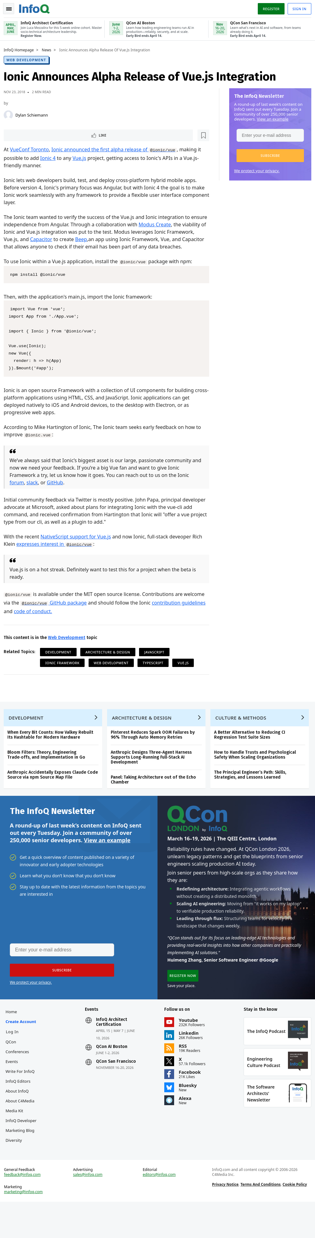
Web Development (29, 59)
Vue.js (82, 158)
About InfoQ (19, 1110)
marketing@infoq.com (25, 1225)
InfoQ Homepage (21, 49)
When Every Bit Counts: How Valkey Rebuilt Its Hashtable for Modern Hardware (53, 748)
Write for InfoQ (22, 1090)
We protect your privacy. (254, 170)
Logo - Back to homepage (37, 6)
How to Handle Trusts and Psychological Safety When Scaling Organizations (257, 768)
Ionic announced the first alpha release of (116, 150)
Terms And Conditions (260, 1218)
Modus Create (174, 225)
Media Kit (17, 1130)
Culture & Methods (243, 731)
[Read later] (42, 135)
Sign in (297, 7)
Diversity (16, 1169)
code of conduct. (61, 619)
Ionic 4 (50, 158)
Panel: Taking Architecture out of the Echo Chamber (155, 793)
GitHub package (78, 610)
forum (19, 490)
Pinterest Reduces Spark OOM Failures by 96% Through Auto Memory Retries (155, 748)
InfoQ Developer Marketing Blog (22, 1149)
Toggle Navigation (12, 7)
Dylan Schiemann (34, 114)
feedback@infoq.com (24, 1208)
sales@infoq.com (89, 1208)
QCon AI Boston (113, 1065)
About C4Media (22, 1120)
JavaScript (157, 660)
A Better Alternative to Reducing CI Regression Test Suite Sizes (252, 748)
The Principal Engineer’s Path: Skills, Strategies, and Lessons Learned (253, 788)
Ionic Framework (65, 671)
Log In (14, 1050)
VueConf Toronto (31, 150)
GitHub (57, 490)
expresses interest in (57, 552)
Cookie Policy (294, 1218)
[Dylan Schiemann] (10, 114)
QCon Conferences (19, 1065)
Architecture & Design (110, 660)
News (49, 49)
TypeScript (155, 671)
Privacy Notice (224, 1218)
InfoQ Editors (20, 1100)
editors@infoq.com (159, 1208)
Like (22, 135)
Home (13, 1031)
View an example (270, 118)
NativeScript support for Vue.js (78, 544)
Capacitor (72, 239)
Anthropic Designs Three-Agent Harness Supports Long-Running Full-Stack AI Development (153, 770)
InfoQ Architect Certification (112, 1041)
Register (268, 7)
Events (14, 1080)
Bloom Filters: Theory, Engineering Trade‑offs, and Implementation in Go (49, 768)
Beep (112, 239)
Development (61, 660)
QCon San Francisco (117, 1080)
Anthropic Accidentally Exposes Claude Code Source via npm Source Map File (55, 788)
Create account (23, 1040)
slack (34, 490)
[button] (267, 155)
